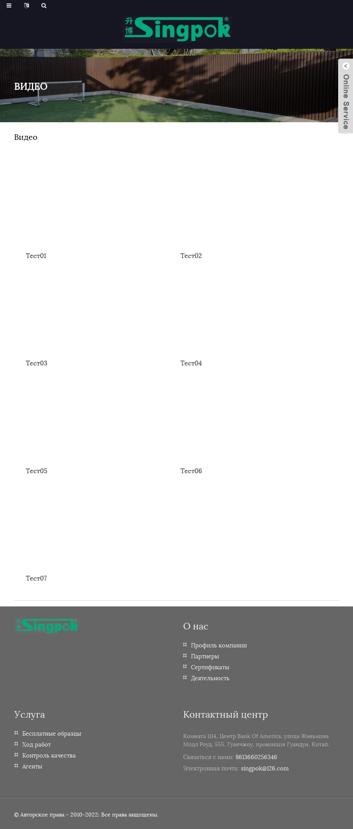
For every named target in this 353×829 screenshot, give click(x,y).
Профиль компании (219, 644)
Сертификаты (210, 666)
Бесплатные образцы (51, 733)
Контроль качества (49, 754)
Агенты (32, 765)
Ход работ (36, 744)
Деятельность (210, 677)
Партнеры (205, 655)
